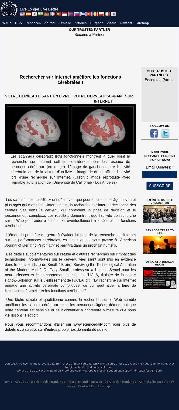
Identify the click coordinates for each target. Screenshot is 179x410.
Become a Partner (90, 35)
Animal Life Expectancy (156, 381)
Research (33, 23)
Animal (49, 23)
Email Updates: (159, 167)
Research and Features (85, 381)
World (7, 23)
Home (7, 381)
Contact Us (86, 386)
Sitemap (142, 23)
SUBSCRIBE (159, 186)
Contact (126, 23)
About (111, 23)
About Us (21, 381)
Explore (65, 23)
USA (18, 23)
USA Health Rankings (120, 381)
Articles (81, 23)
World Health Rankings (48, 381)
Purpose (97, 23)
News (71, 386)
